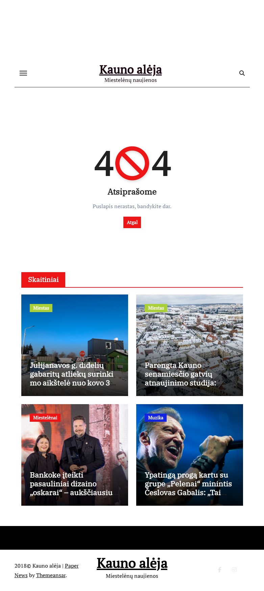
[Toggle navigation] (23, 73)
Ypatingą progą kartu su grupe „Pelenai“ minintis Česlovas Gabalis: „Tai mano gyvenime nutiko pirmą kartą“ (188, 493)
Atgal (132, 222)
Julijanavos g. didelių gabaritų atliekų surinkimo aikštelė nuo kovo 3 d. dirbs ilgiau (71, 378)
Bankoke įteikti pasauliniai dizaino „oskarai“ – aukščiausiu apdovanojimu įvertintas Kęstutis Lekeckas (73, 493)
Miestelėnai (45, 417)
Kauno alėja (130, 69)
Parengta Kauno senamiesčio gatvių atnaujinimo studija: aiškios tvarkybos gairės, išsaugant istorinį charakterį (188, 387)
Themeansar (51, 575)
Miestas (41, 308)
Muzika (155, 417)
